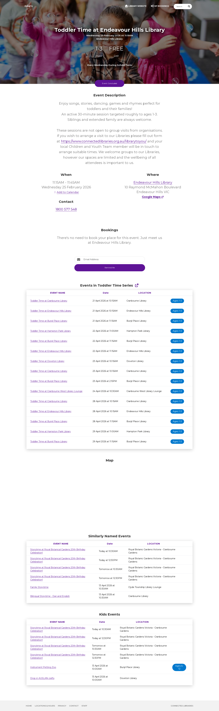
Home (29, 706)
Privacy (62, 706)
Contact (73, 706)
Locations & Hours (45, 706)
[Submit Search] (189, 6)
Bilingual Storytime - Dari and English (50, 596)
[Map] (109, 495)
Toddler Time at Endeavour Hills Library (50, 310)
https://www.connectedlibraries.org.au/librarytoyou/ (103, 141)
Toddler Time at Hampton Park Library (50, 331)
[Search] (180, 6)
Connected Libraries (182, 706)
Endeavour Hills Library (153, 182)
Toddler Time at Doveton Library (47, 361)
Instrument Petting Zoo (43, 667)
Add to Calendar (66, 192)
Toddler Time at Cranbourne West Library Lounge (56, 391)
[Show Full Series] (137, 285)
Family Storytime (39, 587)
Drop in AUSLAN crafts (42, 678)
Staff (84, 706)
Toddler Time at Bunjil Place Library (48, 321)
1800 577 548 (66, 209)
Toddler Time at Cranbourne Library (48, 300)
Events (29, 6)
